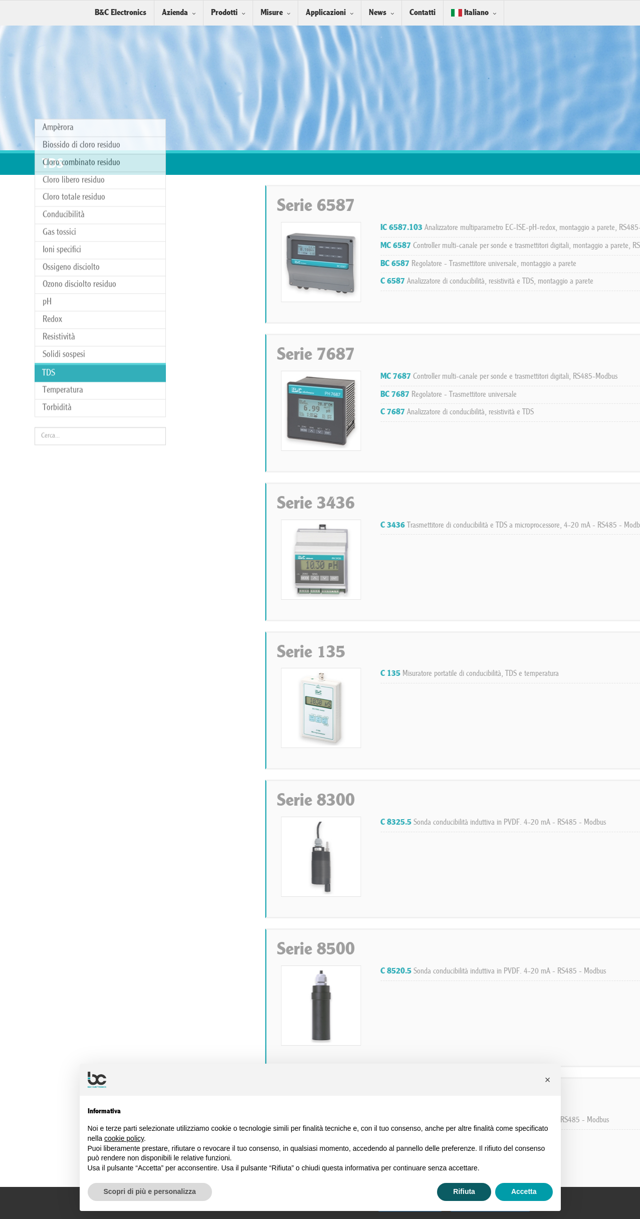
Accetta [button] (524, 1191)
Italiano (470, 13)
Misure (272, 13)
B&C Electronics (120, 13)
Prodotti (224, 13)
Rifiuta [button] (464, 1191)
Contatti (422, 13)
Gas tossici (59, 63)
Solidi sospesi (64, 185)
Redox (52, 150)
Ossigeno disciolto (71, 98)
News (377, 13)
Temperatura (63, 221)
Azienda (175, 13)
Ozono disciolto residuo (79, 115)
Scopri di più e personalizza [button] (150, 1191)
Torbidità (57, 238)
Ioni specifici (62, 81)
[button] (548, 1080)
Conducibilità (64, 46)
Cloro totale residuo (74, 28)
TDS (48, 204)
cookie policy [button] (124, 1138)
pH (47, 133)
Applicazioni (326, 13)
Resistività (59, 168)
